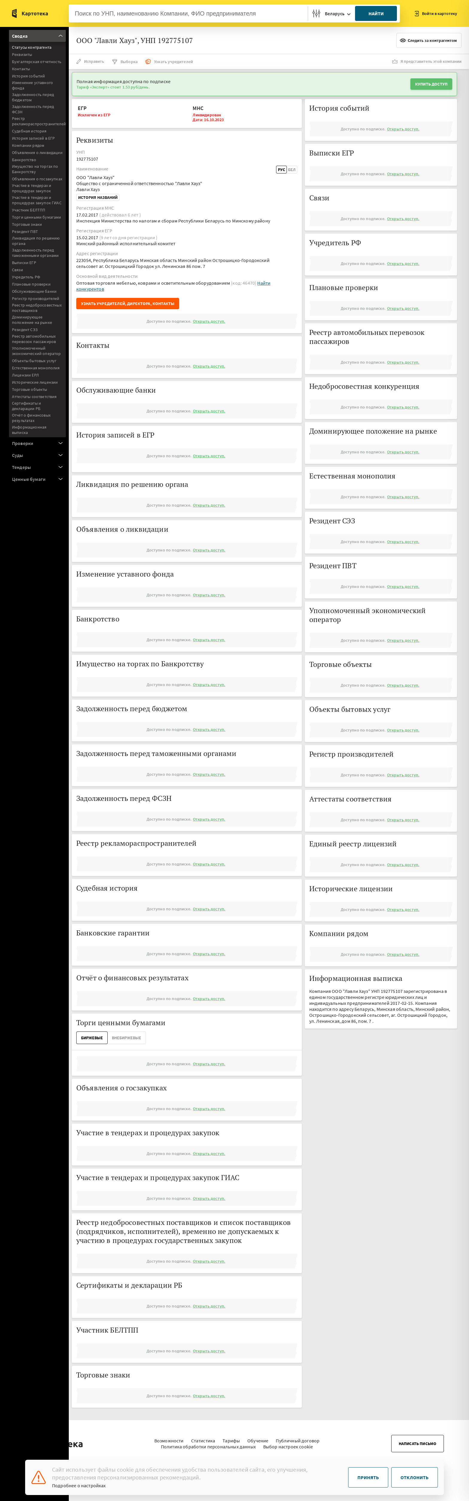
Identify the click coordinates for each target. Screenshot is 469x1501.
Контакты (21, 68)
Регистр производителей (36, 298)
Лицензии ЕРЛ (25, 375)
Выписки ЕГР (24, 262)
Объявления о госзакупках (37, 179)
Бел (292, 169)
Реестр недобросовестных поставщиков (37, 307)
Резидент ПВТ (25, 231)
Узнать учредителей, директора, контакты (127, 303)
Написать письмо (417, 1440)
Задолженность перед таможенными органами (35, 252)
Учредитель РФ (26, 277)
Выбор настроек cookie (288, 1444)
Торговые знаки (27, 224)
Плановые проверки (31, 284)
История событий (28, 76)
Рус (281, 169)
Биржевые (92, 1037)
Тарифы (231, 1438)
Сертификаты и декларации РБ (26, 405)
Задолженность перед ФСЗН (33, 109)
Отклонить (415, 1477)
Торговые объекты (29, 389)
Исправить (90, 61)
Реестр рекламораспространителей (39, 121)
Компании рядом (28, 145)
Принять (368, 1477)
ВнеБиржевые (126, 1037)
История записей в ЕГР (33, 138)
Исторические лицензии (35, 382)
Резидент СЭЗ (25, 329)
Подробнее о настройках (79, 1485)
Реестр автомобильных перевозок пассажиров (34, 338)
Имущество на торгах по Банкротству (35, 169)
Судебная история (29, 131)
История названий (98, 197)
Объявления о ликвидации (37, 152)
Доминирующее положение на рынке (32, 319)
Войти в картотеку (436, 13)
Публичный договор (297, 1438)
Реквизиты (22, 54)
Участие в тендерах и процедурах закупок (31, 188)
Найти (376, 13)
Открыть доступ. (209, 321)
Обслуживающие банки (34, 291)
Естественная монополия (36, 368)
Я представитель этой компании (427, 61)
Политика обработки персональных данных (208, 1444)
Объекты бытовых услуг (34, 360)
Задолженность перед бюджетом (33, 97)
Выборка (125, 62)
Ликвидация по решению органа (36, 240)
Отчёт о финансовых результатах (31, 417)
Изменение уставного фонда (32, 85)
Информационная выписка (29, 429)
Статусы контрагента (31, 47)
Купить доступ (431, 84)
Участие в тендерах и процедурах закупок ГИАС (37, 200)
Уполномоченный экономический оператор (36, 350)
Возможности (169, 1438)
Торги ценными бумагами (36, 217)
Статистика (203, 1438)
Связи (17, 269)
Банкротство (24, 159)
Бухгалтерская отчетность (36, 61)
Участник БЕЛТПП (28, 210)
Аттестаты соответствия (34, 396)
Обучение (257, 1438)
